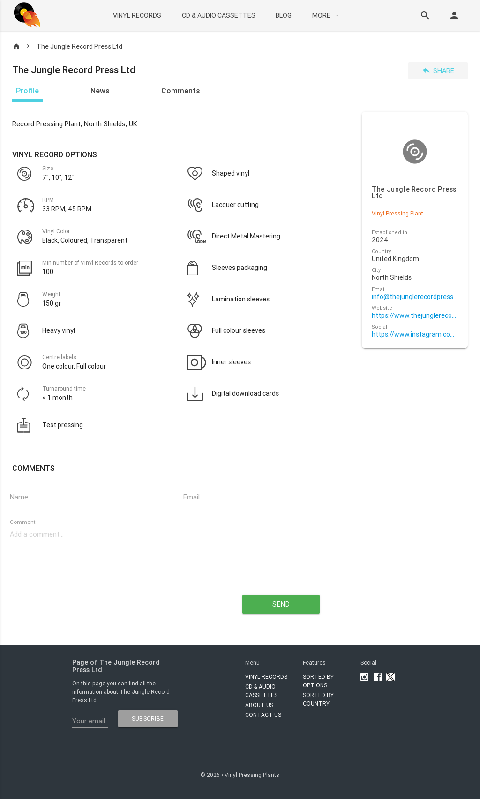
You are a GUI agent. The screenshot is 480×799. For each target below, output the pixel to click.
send (281, 604)
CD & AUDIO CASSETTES (218, 15)
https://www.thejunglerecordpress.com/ (415, 315)
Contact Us (263, 714)
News (100, 90)
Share (438, 70)
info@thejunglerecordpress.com (415, 296)
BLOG (284, 15)
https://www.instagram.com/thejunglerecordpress (415, 334)
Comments (180, 90)
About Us (259, 704)
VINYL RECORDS (137, 15)
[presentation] (108, 600)
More (326, 15)
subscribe (148, 718)
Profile (27, 90)
